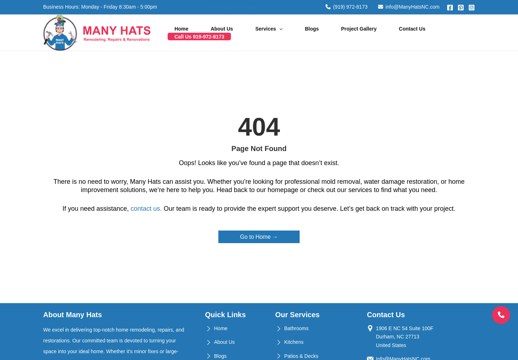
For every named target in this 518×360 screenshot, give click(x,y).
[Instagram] (471, 7)
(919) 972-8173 (347, 7)
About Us (235, 33)
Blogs (308, 33)
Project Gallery (346, 33)
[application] (284, 32)
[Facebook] (450, 7)
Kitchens (294, 342)
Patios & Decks (301, 356)
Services (273, 32)
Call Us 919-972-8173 (443, 33)
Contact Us (391, 33)
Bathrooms (296, 328)
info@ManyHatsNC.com (409, 7)
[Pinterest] (461, 7)
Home (203, 33)
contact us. (146, 208)
